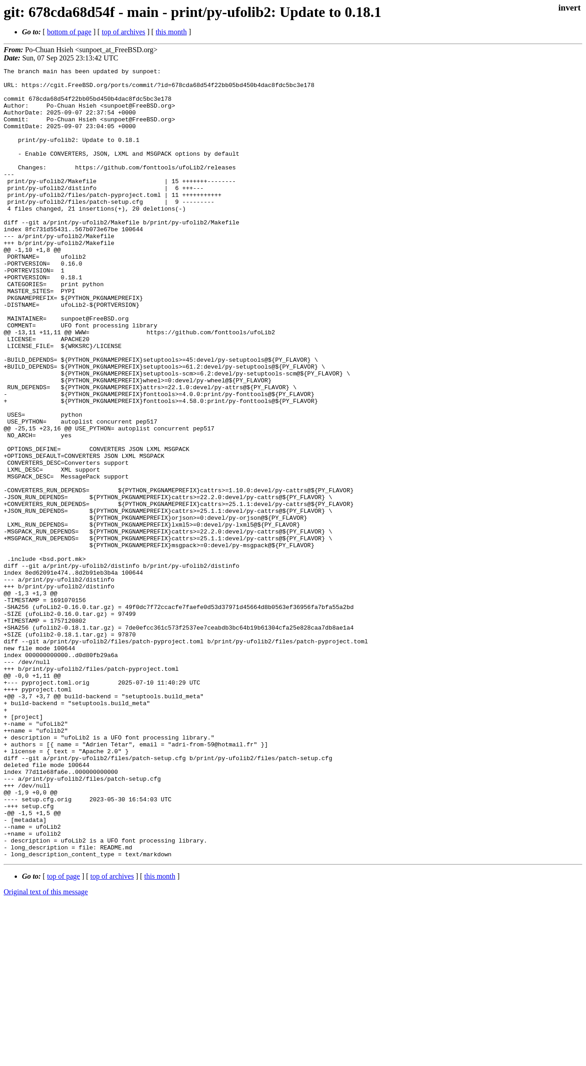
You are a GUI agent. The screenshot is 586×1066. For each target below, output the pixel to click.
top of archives (123, 32)
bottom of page (69, 32)
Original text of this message (46, 1050)
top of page (63, 1034)
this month (171, 32)
